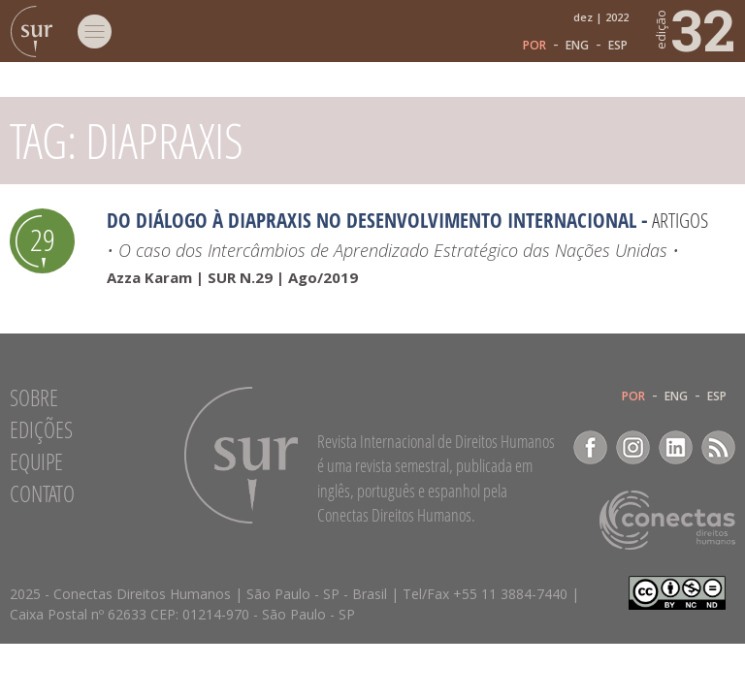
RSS (718, 447)
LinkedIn (676, 447)
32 (694, 29)
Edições (41, 429)
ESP (618, 45)
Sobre (34, 397)
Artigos (680, 220)
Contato (42, 493)
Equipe (36, 461)
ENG (577, 45)
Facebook (590, 447)
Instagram (633, 447)
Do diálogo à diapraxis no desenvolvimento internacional (371, 220)
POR (534, 45)
